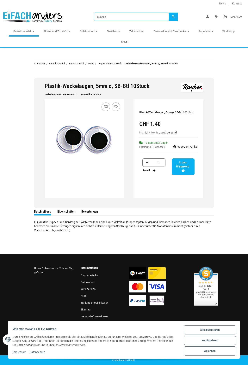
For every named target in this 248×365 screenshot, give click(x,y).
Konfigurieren (208, 341)
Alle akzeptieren (208, 331)
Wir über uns (88, 289)
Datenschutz (88, 282)
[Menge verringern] (147, 163)
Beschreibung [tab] (42, 211)
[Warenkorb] (233, 16)
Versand (172, 132)
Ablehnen (208, 351)
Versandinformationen (94, 316)
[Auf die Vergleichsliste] (106, 107)
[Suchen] (131, 17)
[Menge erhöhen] (154, 170)
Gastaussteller (89, 275)
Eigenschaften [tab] (66, 211)
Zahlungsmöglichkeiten (94, 302)
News (222, 3)
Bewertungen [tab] (89, 211)
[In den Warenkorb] (37, 76)
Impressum (87, 323)
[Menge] (158, 163)
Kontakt (237, 3)
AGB (83, 295)
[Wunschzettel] (216, 16)
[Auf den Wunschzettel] (116, 107)
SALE (124, 41)
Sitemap (85, 309)
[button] (207, 16)
